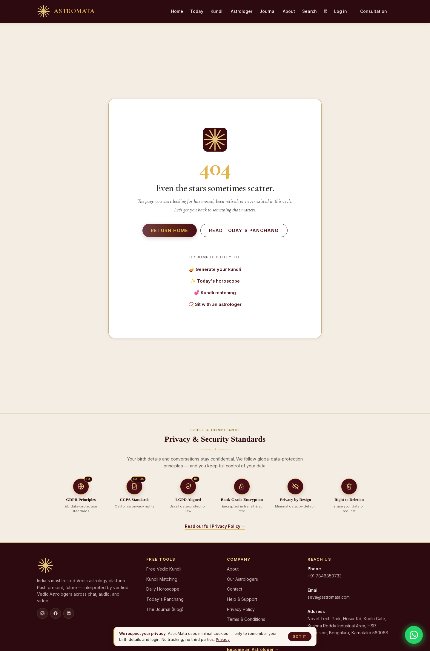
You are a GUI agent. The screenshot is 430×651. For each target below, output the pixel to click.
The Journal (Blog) (165, 609)
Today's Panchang (165, 599)
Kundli (217, 11)
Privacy (223, 639)
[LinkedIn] (68, 613)
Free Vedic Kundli (163, 568)
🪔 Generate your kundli (215, 269)
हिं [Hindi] (325, 11)
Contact (234, 588)
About (289, 11)
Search (309, 11)
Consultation (373, 11)
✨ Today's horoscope (215, 280)
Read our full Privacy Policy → (215, 526)
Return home (169, 230)
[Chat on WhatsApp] (414, 635)
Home (177, 11)
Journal (267, 11)
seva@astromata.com (329, 597)
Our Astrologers (242, 579)
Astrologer (241, 11)
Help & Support (242, 599)
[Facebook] (55, 613)
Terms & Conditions (246, 619)
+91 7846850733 (325, 575)
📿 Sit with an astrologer (215, 304)
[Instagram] (42, 613)
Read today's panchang (244, 230)
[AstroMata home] (66, 11)
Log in (340, 11)
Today (196, 11)
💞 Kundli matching (215, 292)
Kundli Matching (161, 579)
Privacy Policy (241, 609)
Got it (300, 636)
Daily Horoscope (162, 588)
